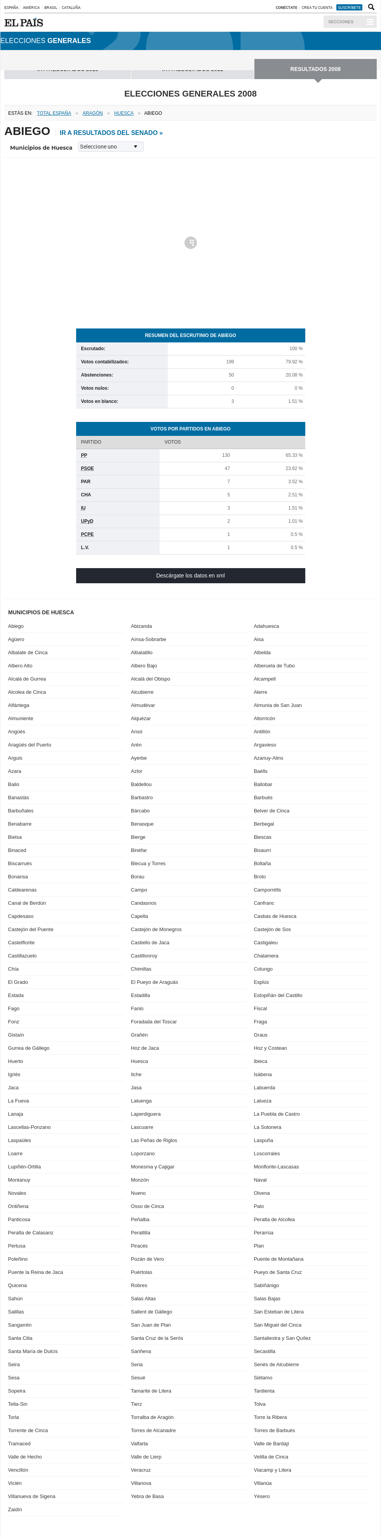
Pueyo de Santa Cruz (278, 1272)
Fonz (13, 1022)
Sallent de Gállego (151, 1312)
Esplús (261, 982)
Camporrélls (267, 890)
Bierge (138, 837)
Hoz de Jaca (145, 1048)
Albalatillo (142, 652)
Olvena (262, 1193)
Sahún (15, 1298)
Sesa (14, 1378)
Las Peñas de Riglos (154, 1140)
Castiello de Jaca (150, 942)
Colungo (263, 969)
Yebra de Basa (147, 1496)
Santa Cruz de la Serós (157, 1338)
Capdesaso (21, 916)
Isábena (262, 1074)
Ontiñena (18, 1206)
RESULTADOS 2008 (316, 69)
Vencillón (18, 1470)
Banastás (18, 797)
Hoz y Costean (270, 1048)
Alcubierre (142, 692)
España (11, 7)
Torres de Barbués (274, 1430)
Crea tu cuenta (317, 7)
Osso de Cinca (147, 1206)
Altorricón (264, 718)
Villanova (141, 1483)
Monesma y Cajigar (152, 1167)
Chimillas (141, 969)
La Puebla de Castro (277, 1114)
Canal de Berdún (27, 903)
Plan (259, 1246)
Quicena (17, 1285)
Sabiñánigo (266, 1285)
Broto (260, 877)
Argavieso (265, 745)
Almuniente (20, 718)
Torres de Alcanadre (153, 1430)
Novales (17, 1193)
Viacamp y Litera (272, 1470)
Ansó (137, 731)
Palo (259, 1206)
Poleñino (18, 1259)
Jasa (136, 1087)
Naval (260, 1180)
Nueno (138, 1193)
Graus (260, 1035)
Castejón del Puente (31, 929)
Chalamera (266, 956)
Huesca (139, 1061)
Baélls (260, 771)
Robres (139, 1285)
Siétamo (263, 1378)
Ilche (136, 1074)
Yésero (262, 1496)
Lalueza (262, 1101)
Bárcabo (140, 811)
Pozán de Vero (147, 1259)
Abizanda (141, 626)
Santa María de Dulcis (33, 1351)
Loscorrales (267, 1153)
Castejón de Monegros (156, 929)
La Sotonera (267, 1127)
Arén (136, 745)
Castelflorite (21, 942)
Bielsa (15, 837)
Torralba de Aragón (152, 1417)
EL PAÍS (25, 22)
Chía (13, 969)
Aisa (258, 639)
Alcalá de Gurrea (27, 679)
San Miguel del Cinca (277, 1325)
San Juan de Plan (151, 1325)
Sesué (138, 1378)
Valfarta (139, 1443)
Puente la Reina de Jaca (35, 1272)
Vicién (15, 1483)
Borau (137, 877)
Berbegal (264, 824)
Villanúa (262, 1483)
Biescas (262, 837)
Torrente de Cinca (28, 1430)
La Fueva (18, 1101)
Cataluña (71, 7)
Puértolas (141, 1272)
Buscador (370, 7)
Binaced (17, 850)
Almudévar (143, 705)
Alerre (260, 692)
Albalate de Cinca (28, 652)
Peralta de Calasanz (31, 1233)
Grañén (139, 1035)
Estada (16, 995)
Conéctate (286, 7)
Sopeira (17, 1391)
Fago (14, 1008)
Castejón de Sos (272, 929)
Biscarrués (20, 863)
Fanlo (137, 1008)
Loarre (15, 1153)
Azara (14, 771)
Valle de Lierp (146, 1457)
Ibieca (260, 1061)
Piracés (139, 1246)
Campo (139, 890)
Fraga (260, 1022)
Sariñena (141, 1351)
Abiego (16, 626)
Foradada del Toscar (154, 1022)
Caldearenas (22, 890)
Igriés (14, 1074)
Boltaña (262, 863)
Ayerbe (139, 758)
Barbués (263, 797)
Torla (13, 1417)
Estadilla (140, 995)
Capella (139, 916)
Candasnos (144, 903)
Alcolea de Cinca (27, 692)
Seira (14, 1364)
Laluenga (141, 1101)
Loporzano (143, 1153)
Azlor (137, 771)
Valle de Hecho (25, 1457)
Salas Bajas (267, 1298)
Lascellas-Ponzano (29, 1127)
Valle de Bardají (271, 1443)
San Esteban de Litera (279, 1312)
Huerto (15, 1061)
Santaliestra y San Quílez (282, 1338)
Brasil (50, 7)
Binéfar (139, 850)
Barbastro (142, 797)
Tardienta (264, 1391)
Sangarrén (20, 1325)
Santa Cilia (20, 1338)
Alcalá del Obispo (150, 679)
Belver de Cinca (271, 811)
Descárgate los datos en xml (190, 575)
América (31, 7)
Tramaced (19, 1443)
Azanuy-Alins (268, 758)
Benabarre (20, 824)
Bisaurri (262, 850)
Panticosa (19, 1219)
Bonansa (18, 877)
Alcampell (264, 679)
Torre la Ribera (270, 1417)
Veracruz (141, 1470)
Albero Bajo (144, 666)
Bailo (13, 784)
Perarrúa (263, 1233)
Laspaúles (19, 1140)
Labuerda (264, 1087)
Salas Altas (143, 1298)
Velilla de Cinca (271, 1457)
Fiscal (260, 1008)
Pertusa (17, 1246)
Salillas (16, 1312)
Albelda (262, 652)
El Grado (18, 982)
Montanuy (19, 1180)
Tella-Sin (18, 1404)
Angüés (16, 731)
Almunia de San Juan (278, 705)
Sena (137, 1364)
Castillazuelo (22, 956)
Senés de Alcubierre (276, 1364)
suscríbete (349, 7)
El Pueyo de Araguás (154, 982)
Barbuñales (21, 811)
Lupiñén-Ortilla (24, 1167)
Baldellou (141, 784)
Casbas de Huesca (275, 916)
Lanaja (15, 1114)
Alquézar (141, 718)
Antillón (262, 731)
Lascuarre (142, 1127)
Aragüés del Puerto (29, 745)
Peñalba (140, 1219)
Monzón (140, 1180)
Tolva (259, 1404)
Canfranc (264, 903)
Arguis (15, 758)
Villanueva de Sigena (32, 1496)
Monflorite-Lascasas (276, 1167)
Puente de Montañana (278, 1259)
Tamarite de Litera (151, 1391)
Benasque (142, 824)
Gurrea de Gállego (29, 1048)
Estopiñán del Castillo (278, 995)
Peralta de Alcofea (274, 1219)
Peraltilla (140, 1233)
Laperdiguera (146, 1114)
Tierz (136, 1404)
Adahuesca (266, 626)
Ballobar (263, 784)
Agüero (16, 639)
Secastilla (264, 1351)
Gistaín (16, 1035)
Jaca (13, 1087)
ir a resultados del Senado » (111, 133)
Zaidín (15, 1509)
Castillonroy (144, 956)
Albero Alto (20, 666)
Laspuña (263, 1140)
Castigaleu (265, 942)
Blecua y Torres (148, 863)
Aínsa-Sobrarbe (148, 639)
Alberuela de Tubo (274, 666)
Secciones (340, 21)
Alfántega (19, 705)
